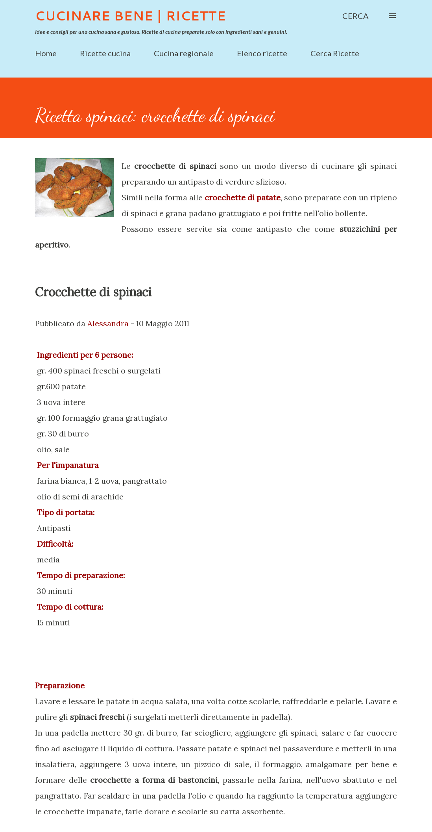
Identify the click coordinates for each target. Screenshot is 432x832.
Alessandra (108, 323)
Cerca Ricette (334, 53)
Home (46, 53)
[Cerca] (355, 15)
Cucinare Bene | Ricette (130, 15)
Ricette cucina (105, 53)
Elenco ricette (262, 53)
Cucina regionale (184, 53)
